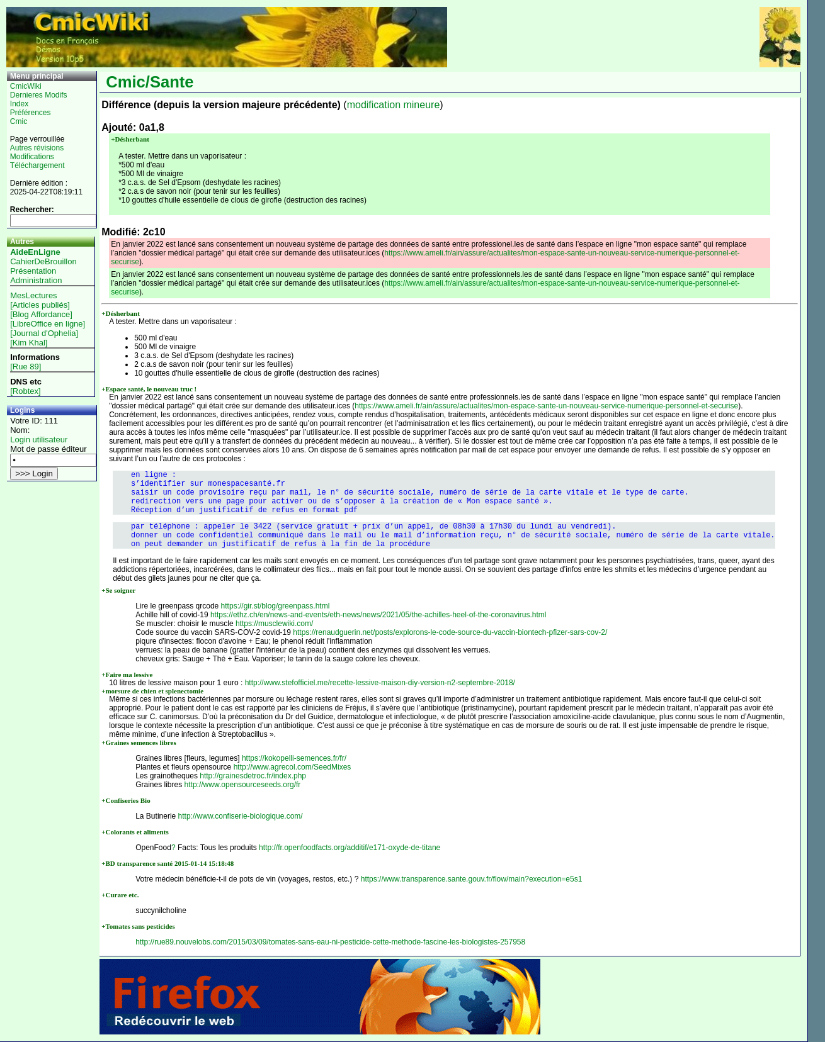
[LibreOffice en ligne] (47, 323)
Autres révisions (37, 147)
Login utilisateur (38, 439)
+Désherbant (130, 139)
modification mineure (393, 104)
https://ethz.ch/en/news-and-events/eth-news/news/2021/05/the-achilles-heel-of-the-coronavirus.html (378, 614)
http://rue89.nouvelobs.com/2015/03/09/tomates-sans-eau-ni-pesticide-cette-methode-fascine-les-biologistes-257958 (330, 942)
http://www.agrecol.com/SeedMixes (292, 767)
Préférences (30, 112)
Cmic (18, 121)
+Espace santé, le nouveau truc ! (148, 389)
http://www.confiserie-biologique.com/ (240, 816)
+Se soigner (118, 590)
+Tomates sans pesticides (137, 926)
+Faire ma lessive (126, 674)
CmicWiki (26, 86)
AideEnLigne (35, 252)
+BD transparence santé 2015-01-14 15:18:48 (167, 863)
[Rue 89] (25, 366)
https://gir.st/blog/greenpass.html (275, 606)
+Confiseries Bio (125, 800)
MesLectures (33, 295)
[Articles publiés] (40, 305)
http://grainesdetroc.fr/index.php (253, 775)
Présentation (33, 271)
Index (19, 103)
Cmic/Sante (149, 82)
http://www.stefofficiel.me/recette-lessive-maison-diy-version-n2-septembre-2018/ (380, 682)
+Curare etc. (120, 895)
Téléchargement (37, 165)
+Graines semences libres (138, 742)
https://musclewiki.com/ (274, 623)
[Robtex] (25, 391)
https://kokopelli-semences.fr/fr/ (294, 758)
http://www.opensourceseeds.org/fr (243, 784)
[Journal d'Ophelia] (44, 333)
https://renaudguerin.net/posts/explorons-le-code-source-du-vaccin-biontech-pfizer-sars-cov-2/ (450, 632)
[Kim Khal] (28, 342)
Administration (36, 280)
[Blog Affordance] (41, 314)
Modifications (32, 156)
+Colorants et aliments (134, 832)
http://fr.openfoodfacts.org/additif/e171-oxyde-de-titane (349, 847)
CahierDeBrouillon (43, 261)
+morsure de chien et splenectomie (152, 691)
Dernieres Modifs (38, 95)
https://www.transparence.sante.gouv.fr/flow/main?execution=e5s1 (472, 879)
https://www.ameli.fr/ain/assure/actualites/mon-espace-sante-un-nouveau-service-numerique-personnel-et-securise (546, 405)
